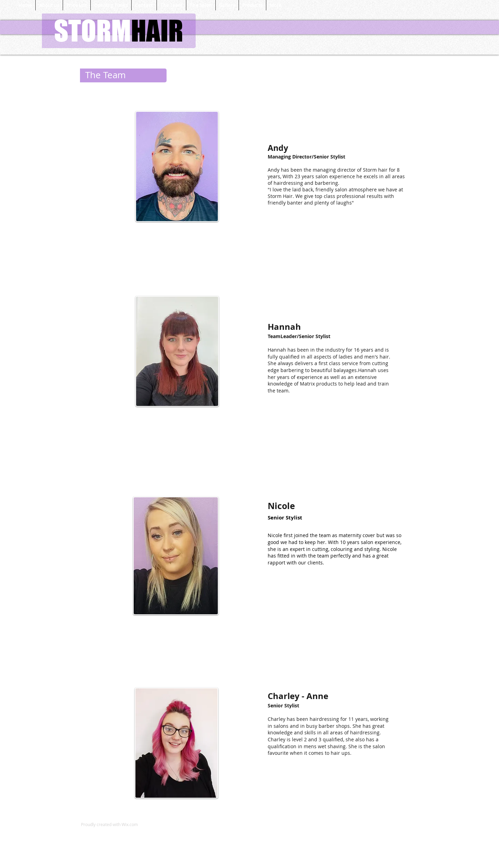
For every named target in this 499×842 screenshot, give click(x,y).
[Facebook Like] (189, 832)
